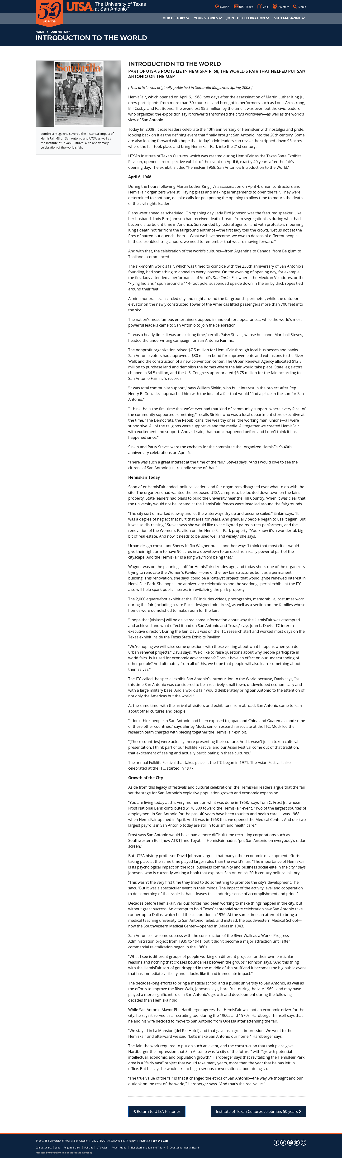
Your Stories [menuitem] (206, 18)
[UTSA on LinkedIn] (297, 1142)
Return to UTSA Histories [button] (156, 1111)
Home (40, 32)
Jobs (57, 1147)
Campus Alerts (44, 1147)
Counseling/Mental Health (185, 1147)
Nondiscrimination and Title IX (148, 1147)
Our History (60, 32)
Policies (88, 1147)
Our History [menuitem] (174, 18)
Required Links (72, 1147)
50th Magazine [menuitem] (287, 18)
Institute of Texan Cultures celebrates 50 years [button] (258, 1111)
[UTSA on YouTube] (290, 1142)
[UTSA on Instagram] (303, 1142)
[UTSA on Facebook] (277, 1142)
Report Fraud (119, 1147)
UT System (102, 1147)
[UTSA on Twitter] (283, 1142)
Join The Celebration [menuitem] (246, 18)
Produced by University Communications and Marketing (64, 1152)
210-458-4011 (160, 1141)
